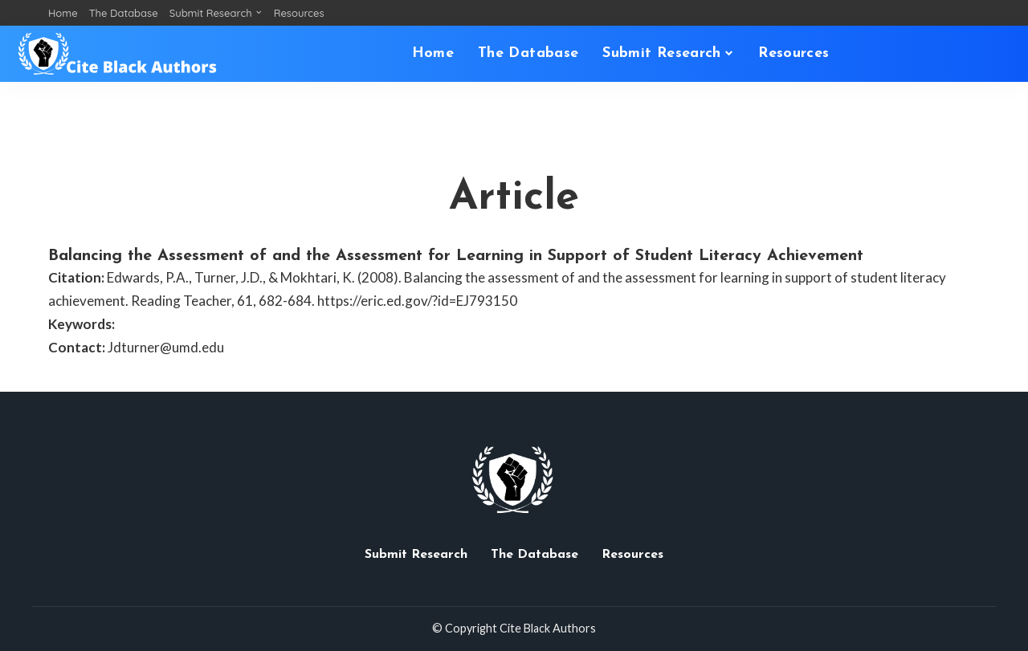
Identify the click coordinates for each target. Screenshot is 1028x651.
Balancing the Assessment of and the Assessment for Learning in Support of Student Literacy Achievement (455, 256)
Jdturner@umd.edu (166, 347)
